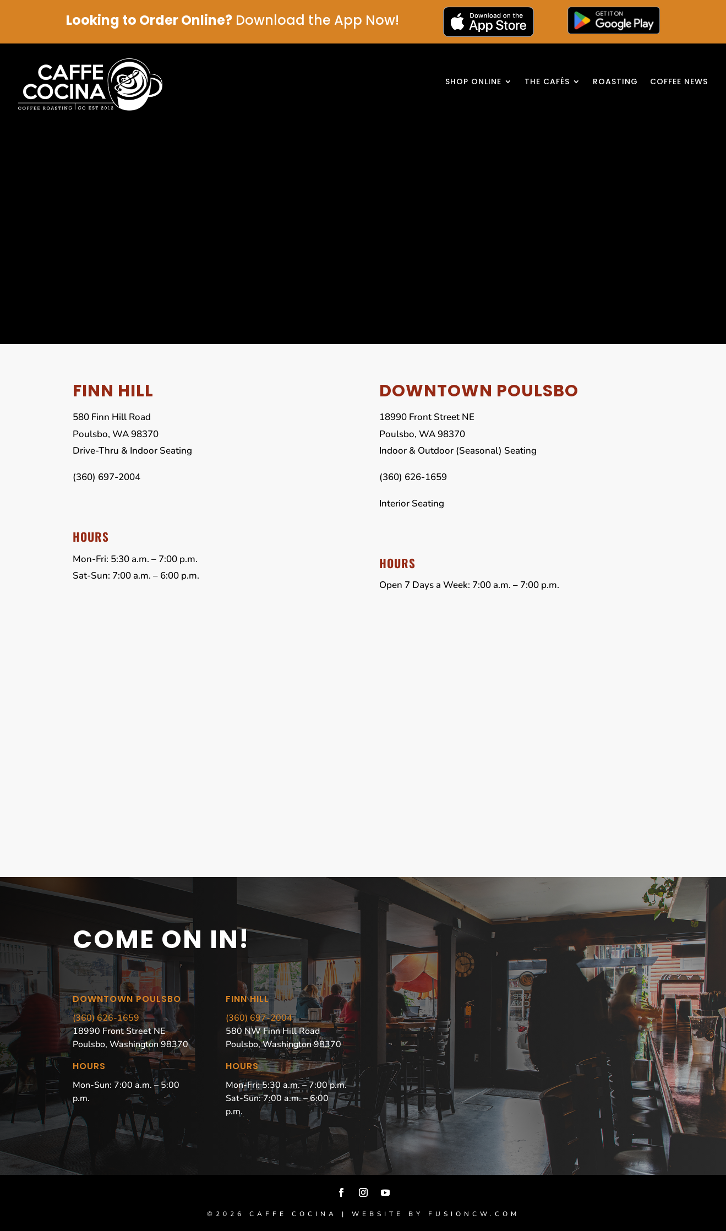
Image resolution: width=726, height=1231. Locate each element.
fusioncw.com (474, 1214)
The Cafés (547, 82)
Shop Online (473, 82)
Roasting (615, 82)
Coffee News (679, 82)
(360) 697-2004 (259, 1018)
